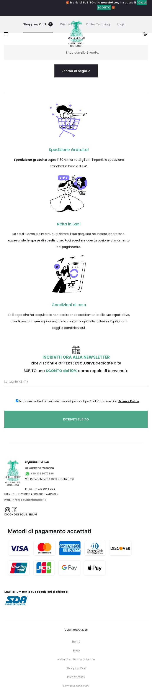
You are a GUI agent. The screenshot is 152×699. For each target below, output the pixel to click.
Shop (76, 650)
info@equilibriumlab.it (29, 500)
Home (76, 641)
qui (82, 328)
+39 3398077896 (42, 473)
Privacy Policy (76, 677)
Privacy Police (128, 401)
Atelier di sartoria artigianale (76, 659)
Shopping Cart (76, 668)
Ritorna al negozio (76, 71)
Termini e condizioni (76, 686)
